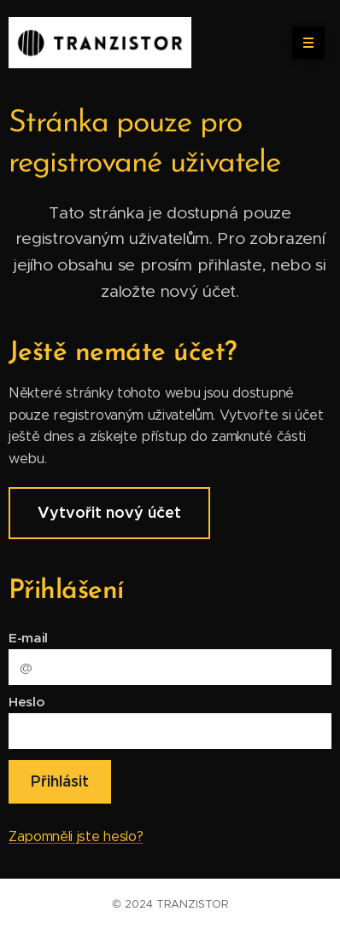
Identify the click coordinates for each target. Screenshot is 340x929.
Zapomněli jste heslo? (76, 836)
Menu (303, 42)
